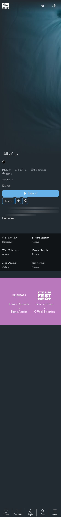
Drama (6, 186)
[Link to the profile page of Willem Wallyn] (15, 238)
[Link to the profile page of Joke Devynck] (15, 263)
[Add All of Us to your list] (18, 200)
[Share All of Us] (25, 200)
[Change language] (43, 6)
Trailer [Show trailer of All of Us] (8, 201)
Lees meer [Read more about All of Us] (8, 218)
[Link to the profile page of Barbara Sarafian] (45, 238)
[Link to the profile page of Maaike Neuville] (45, 250)
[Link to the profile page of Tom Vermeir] (45, 263)
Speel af (30, 193)
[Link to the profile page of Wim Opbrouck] (15, 250)
